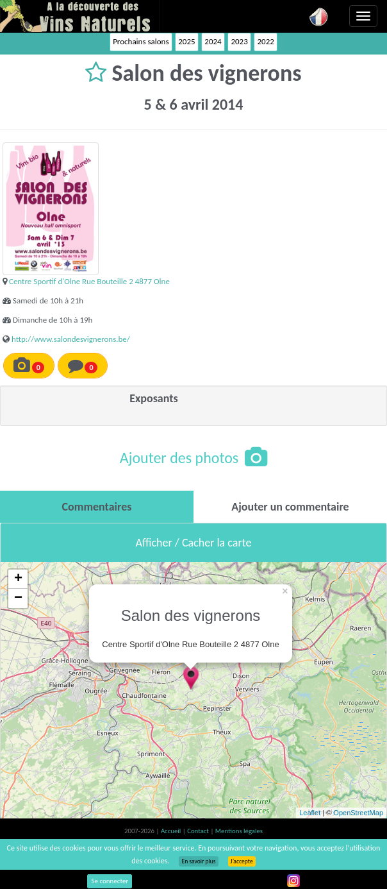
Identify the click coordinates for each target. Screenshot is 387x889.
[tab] (97, 507)
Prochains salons (141, 41)
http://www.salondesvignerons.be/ (71, 339)
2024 (212, 41)
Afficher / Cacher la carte (194, 543)
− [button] (18, 598)
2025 (186, 41)
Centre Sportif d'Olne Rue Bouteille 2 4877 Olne (89, 281)
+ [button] (18, 579)
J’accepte (242, 861)
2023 (239, 41)
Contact (198, 831)
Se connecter (109, 881)
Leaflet (309, 813)
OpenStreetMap (358, 813)
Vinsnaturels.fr (80, 16)
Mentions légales (239, 831)
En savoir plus (198, 861)
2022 (265, 41)
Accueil (172, 831)
